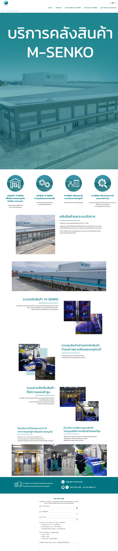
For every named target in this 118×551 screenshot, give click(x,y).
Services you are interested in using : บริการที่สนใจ (52, 406)
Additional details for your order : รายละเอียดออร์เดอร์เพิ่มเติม (54, 426)
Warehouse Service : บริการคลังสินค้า (51, 408)
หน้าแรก (3, 11)
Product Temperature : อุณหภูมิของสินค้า (49, 416)
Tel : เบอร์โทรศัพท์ (43, 395)
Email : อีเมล (42, 401)
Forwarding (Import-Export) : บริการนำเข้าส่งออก (53, 412)
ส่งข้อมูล (59, 438)
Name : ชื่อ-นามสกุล (44, 390)
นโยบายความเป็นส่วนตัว (66, 442)
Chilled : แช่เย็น (45, 420)
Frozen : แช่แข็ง (45, 418)
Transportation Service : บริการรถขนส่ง (51, 410)
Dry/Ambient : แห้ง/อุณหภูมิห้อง (49, 422)
